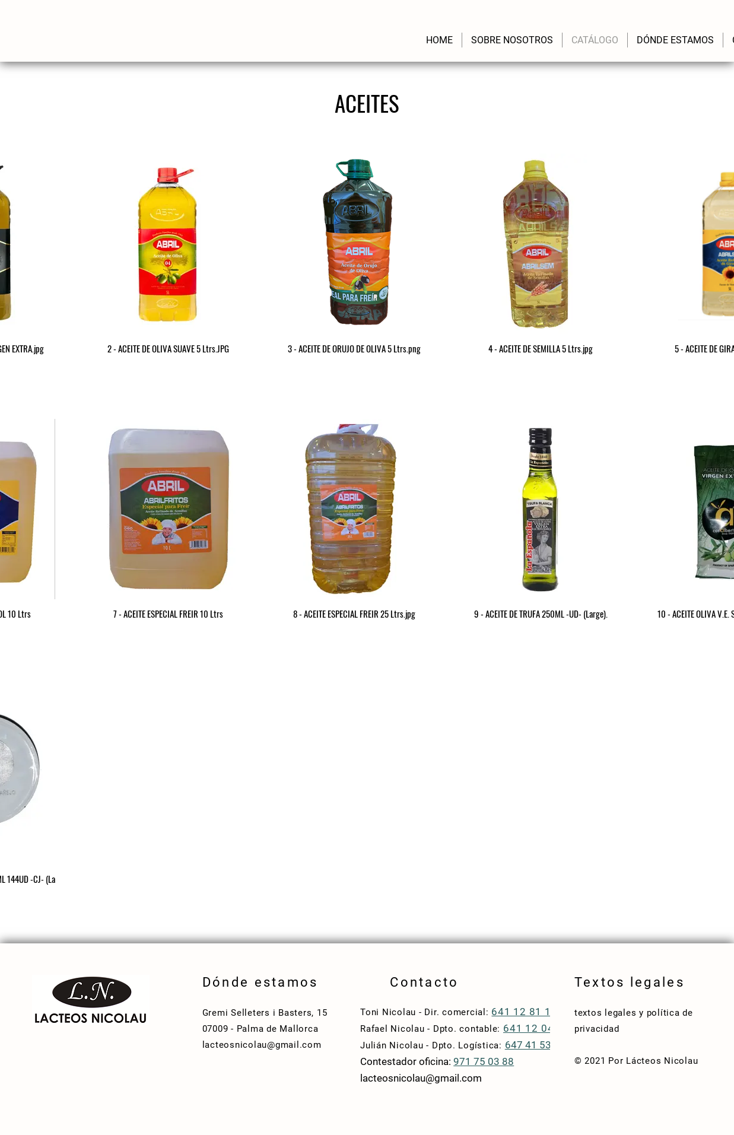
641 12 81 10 (524, 1012)
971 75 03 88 (483, 1061)
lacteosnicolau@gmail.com (262, 1044)
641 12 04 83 (538, 1028)
